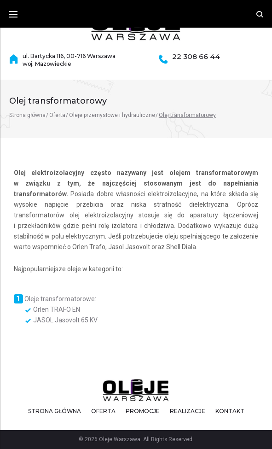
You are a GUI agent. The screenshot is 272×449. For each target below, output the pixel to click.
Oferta (57, 115)
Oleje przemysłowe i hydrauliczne (112, 115)
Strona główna (27, 115)
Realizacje (187, 411)
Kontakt (229, 411)
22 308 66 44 (196, 56)
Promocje (143, 411)
